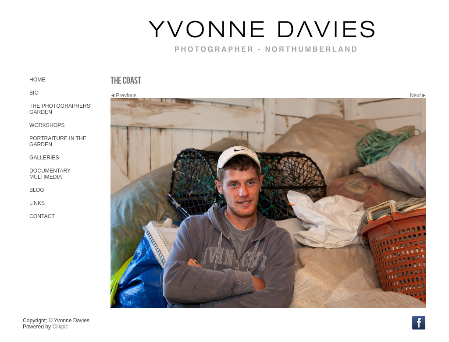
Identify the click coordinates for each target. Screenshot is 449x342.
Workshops (46, 125)
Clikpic (60, 327)
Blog (36, 190)
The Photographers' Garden (60, 109)
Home (37, 80)
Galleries (44, 158)
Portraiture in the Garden (57, 141)
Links (37, 203)
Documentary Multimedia (50, 174)
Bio (34, 93)
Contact (42, 216)
